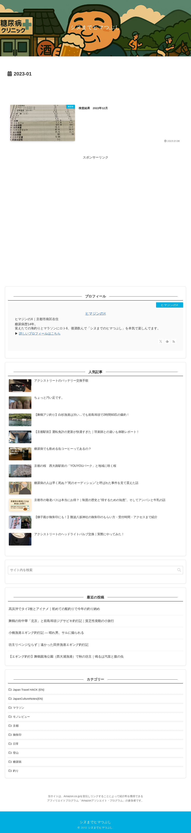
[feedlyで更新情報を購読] (167, 341)
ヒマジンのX (95, 313)
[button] (179, 570)
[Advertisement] (95, 88)
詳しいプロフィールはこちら (39, 333)
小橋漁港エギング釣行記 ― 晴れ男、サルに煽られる (46, 633)
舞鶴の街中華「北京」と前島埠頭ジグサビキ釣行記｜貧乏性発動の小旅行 (61, 621)
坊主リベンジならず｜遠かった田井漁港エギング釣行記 (48, 645)
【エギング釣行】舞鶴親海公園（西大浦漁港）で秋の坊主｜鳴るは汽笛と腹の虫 (66, 656)
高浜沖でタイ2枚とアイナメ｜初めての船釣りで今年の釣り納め (54, 609)
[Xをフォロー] (160, 341)
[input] (95, 570)
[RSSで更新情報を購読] (173, 341)
